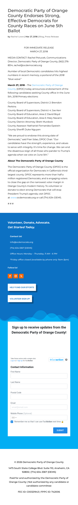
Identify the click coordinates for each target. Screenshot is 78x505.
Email (39, 406)
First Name (39, 375)
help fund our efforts (22, 287)
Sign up (19, 361)
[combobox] (14, 417)
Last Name (39, 385)
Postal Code (39, 395)
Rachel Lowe (17, 36)
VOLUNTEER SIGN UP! (20, 299)
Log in (13, 361)
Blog (41, 36)
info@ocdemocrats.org (21, 242)
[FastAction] (56, 360)
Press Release (52, 36)
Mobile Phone (39, 416)
